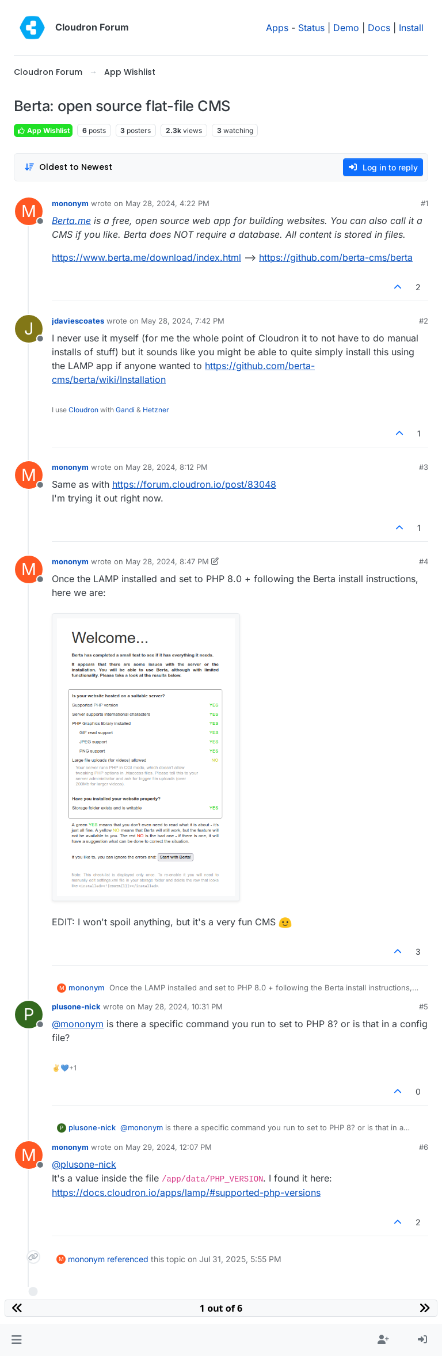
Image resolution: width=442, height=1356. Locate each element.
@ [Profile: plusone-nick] (84, 1164)
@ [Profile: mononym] (78, 1024)
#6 (423, 1147)
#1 (424, 203)
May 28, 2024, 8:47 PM (167, 561)
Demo (346, 27)
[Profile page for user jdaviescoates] (29, 329)
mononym (70, 203)
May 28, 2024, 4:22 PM (167, 203)
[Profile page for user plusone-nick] (29, 1014)
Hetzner (156, 409)
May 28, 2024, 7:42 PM (182, 320)
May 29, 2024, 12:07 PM (168, 1147)
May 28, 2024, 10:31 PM (180, 1006)
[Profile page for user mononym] (29, 211)
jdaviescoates (78, 320)
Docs (379, 27)
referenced (127, 1259)
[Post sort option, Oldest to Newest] (68, 167)
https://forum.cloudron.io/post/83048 (194, 484)
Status (311, 27)
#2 (423, 320)
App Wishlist (43, 130)
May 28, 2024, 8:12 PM (166, 467)
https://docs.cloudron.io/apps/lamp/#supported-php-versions (186, 1192)
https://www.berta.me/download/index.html (146, 257)
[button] (16, 1339)
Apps (277, 27)
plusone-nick (76, 1006)
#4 (423, 561)
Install (411, 27)
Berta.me (71, 220)
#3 (423, 467)
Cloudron (83, 409)
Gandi (125, 409)
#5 (423, 1006)
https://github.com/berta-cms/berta (336, 257)
